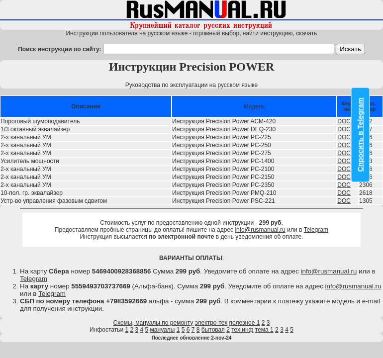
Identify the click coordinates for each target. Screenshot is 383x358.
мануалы (162, 329)
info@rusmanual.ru (260, 229)
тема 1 (264, 329)
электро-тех (211, 322)
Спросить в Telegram (361, 135)
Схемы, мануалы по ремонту (153, 322)
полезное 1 (244, 322)
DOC (344, 121)
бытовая (213, 329)
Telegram (316, 229)
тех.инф (242, 329)
